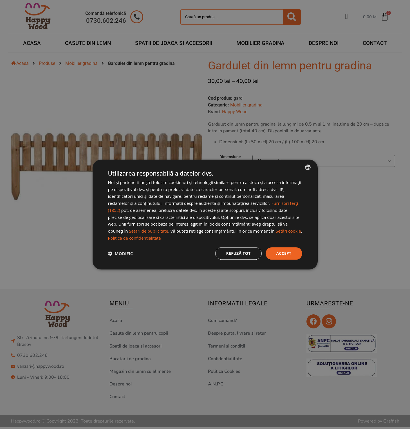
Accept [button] (284, 253)
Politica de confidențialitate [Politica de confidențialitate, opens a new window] (134, 238)
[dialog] (205, 215)
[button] (120, 253)
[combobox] (308, 167)
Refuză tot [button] (238, 253)
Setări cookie (288, 231)
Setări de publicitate (148, 231)
